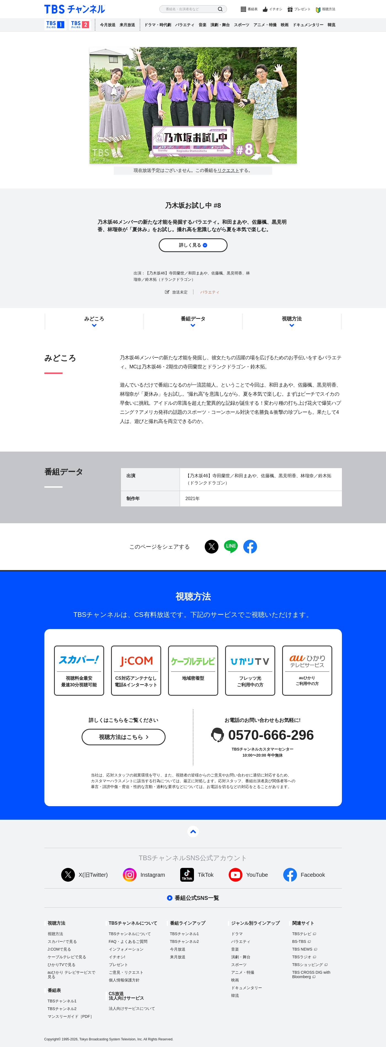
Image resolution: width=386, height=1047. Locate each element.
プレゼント (302, 9)
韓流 (331, 25)
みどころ (94, 319)
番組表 (253, 9)
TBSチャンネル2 (80, 24)
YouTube (257, 875)
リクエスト (228, 170)
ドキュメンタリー (308, 25)
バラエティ (185, 25)
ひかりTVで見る (62, 964)
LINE (231, 547)
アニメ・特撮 (265, 25)
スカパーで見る (62, 941)
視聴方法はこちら (121, 737)
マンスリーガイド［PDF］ (71, 1016)
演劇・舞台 (220, 25)
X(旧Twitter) (93, 875)
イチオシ (275, 9)
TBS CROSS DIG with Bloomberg (311, 974)
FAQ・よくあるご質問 (128, 941)
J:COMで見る (59, 949)
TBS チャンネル (74, 9)
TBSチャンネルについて (130, 934)
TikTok (206, 875)
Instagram (153, 875)
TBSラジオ (301, 957)
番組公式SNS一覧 (197, 898)
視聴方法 (328, 9)
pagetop (193, 831)
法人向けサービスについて (132, 1008)
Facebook (313, 875)
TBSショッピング (307, 964)
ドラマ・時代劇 (157, 25)
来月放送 (127, 25)
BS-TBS (299, 941)
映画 (284, 25)
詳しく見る (190, 245)
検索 (220, 9)
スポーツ (241, 25)
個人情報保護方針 (124, 980)
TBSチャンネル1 (55, 24)
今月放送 (107, 25)
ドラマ (237, 934)
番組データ (193, 319)
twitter (211, 547)
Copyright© (52, 1039)
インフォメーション (126, 949)
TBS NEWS (302, 949)
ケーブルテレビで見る (67, 957)
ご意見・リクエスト (126, 972)
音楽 (202, 25)
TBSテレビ (301, 934)
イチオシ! (117, 957)
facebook (250, 547)
